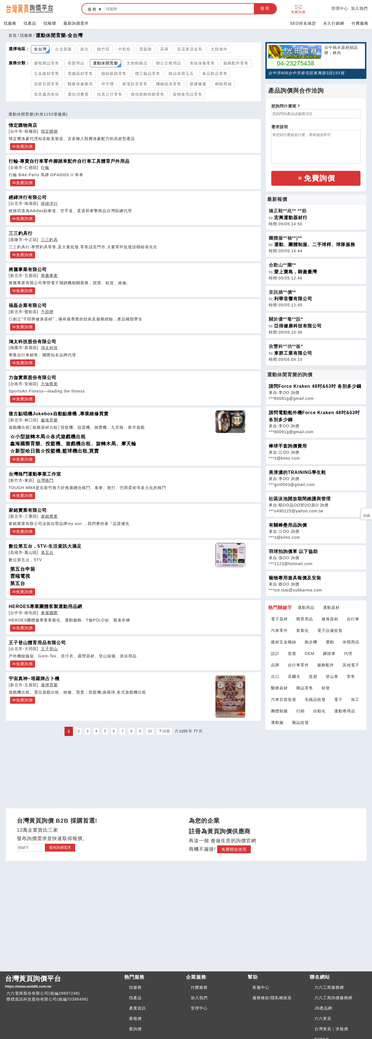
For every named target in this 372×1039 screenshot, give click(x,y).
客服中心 (260, 987)
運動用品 (306, 607)
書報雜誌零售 (46, 63)
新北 (84, 49)
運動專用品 (344, 711)
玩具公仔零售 (109, 94)
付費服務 (360, 23)
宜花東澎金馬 (189, 49)
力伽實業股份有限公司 (32, 377)
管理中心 (339, 8)
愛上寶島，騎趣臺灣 (295, 271)
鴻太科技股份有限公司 (32, 341)
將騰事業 (49, 275)
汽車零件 (279, 630)
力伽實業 (49, 384)
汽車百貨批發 (283, 699)
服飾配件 (325, 665)
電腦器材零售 (80, 73)
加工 (355, 699)
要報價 (135, 1018)
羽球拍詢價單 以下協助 (293, 551)
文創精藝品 (137, 63)
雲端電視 (20, 576)
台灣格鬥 (45, 480)
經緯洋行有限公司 (28, 197)
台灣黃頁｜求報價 (331, 1029)
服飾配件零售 (236, 63)
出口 (275, 676)
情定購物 (49, 131)
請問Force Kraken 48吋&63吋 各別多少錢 (315, 386)
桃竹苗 (103, 49)
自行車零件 (298, 665)
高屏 (164, 49)
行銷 (300, 711)
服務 (92, 9)
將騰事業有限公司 (28, 269)
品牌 (275, 665)
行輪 (45, 167)
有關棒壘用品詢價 (288, 525)
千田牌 (47, 311)
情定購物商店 (23, 125)
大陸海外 (219, 49)
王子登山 (49, 648)
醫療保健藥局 (80, 84)
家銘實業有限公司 (28, 510)
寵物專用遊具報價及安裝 (295, 577)
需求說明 (279, 127)
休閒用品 (351, 642)
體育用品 (304, 619)
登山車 (332, 676)
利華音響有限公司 (293, 298)
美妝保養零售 (202, 63)
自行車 (353, 619)
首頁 (12, 35)
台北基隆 (63, 49)
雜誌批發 (300, 722)
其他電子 (351, 665)
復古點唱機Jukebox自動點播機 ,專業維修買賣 (59, 413)
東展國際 (49, 613)
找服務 (10, 23)
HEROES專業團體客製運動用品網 (45, 606)
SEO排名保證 (303, 23)
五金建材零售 (46, 73)
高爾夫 (294, 676)
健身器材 (330, 619)
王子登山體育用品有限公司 (37, 642)
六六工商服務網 (329, 987)
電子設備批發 (330, 630)
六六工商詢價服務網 (333, 998)
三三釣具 (49, 239)
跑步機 (311, 642)
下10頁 (164, 731)
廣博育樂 (49, 685)
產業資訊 (137, 1008)
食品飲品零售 (215, 73)
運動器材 (331, 607)
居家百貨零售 (46, 84)
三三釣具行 (21, 233)
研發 (326, 688)
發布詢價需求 (60, 847)
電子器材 (279, 619)
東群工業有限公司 (293, 353)
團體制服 (279, 711)
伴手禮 (107, 84)
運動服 (277, 722)
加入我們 (359, 8)
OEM (309, 653)
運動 (330, 642)
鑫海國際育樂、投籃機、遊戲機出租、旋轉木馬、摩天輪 (73, 443)
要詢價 (135, 1029)
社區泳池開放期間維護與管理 (300, 498)
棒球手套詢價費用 (288, 446)
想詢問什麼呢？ (286, 106)
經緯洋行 (49, 203)
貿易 (313, 676)
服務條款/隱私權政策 (272, 998)
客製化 (302, 630)
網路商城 (223, 84)
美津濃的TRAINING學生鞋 (297, 472)
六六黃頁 (322, 1018)
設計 (275, 653)
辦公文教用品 (168, 63)
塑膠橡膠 (198, 84)
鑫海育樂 (49, 420)
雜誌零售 (304, 688)
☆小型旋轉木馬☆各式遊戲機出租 (48, 436)
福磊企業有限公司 (28, 305)
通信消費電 (78, 94)
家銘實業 (49, 516)
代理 (348, 653)
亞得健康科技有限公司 (298, 326)
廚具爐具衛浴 (46, 94)
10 (150, 731)
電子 (338, 699)
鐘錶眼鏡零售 (114, 73)
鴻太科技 (49, 347)
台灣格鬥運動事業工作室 (35, 473)
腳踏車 (329, 653)
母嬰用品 (76, 63)
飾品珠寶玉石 (181, 73)
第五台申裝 (22, 569)
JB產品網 (323, 1008)
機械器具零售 (168, 84)
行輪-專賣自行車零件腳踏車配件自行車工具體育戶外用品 (69, 161)
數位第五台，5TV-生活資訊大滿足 (45, 546)
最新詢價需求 (76, 23)
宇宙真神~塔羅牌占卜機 (34, 678)
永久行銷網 (333, 23)
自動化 (319, 711)
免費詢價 (298, 9)
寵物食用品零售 (187, 94)
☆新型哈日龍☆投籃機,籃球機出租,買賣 (54, 451)
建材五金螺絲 (283, 642)
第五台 (47, 552)
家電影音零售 (135, 84)
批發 (292, 653)
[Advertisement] (316, 765)
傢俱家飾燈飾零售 (147, 94)
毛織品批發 (315, 699)
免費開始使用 (234, 849)
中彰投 (124, 49)
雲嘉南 (145, 49)
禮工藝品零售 (147, 73)
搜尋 (265, 8)
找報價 (49, 23)
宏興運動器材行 (290, 217)
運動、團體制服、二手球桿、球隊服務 (314, 244)
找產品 (30, 23)
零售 (351, 676)
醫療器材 (279, 688)
